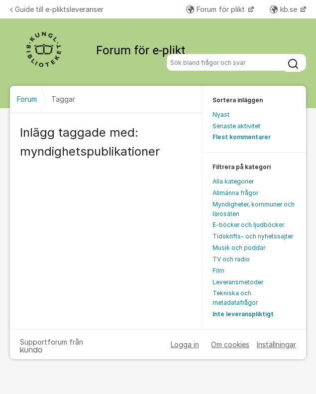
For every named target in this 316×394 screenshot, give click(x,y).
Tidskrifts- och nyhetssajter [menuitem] (252, 236)
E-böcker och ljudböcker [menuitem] (248, 224)
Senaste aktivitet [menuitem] (236, 126)
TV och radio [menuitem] (231, 259)
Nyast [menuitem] (220, 114)
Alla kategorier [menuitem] (233, 181)
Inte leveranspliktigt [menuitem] (243, 314)
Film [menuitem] (218, 270)
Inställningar (276, 344)
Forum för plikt (216, 9)
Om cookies (230, 344)
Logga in (185, 344)
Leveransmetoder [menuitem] (237, 282)
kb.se (284, 9)
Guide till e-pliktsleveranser (57, 9)
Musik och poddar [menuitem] (238, 247)
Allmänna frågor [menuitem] (235, 193)
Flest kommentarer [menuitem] (241, 137)
